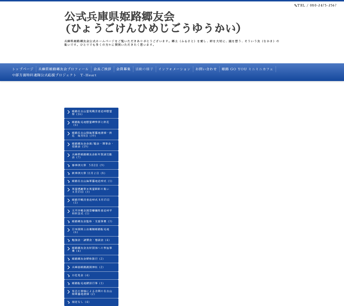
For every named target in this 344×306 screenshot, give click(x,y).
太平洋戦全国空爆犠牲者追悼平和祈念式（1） (92, 212)
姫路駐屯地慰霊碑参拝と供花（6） (90, 123)
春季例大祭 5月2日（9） (89, 165)
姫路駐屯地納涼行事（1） (88, 283)
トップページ (23, 69)
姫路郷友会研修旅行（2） (88, 259)
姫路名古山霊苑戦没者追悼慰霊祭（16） (92, 113)
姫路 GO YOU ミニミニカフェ (247, 69)
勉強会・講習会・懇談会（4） (91, 240)
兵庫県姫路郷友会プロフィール (63, 69)
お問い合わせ (206, 69)
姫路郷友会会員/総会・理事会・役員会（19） (93, 145)
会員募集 (123, 69)
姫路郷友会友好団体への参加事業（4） (92, 249)
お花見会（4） (81, 275)
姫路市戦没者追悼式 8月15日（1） (91, 201)
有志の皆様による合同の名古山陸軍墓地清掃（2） (92, 292)
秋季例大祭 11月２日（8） (89, 173)
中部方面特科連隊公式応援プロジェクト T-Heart (54, 75)
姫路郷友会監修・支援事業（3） (93, 221)
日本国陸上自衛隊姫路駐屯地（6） (90, 231)
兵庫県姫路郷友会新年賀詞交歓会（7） (92, 156)
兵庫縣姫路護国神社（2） (88, 267)
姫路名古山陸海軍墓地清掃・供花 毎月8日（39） (92, 134)
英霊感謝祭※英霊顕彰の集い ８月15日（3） (92, 190)
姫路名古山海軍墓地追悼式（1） (93, 181)
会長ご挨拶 (102, 69)
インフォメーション (174, 69)
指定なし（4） (81, 302)
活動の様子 (144, 69)
